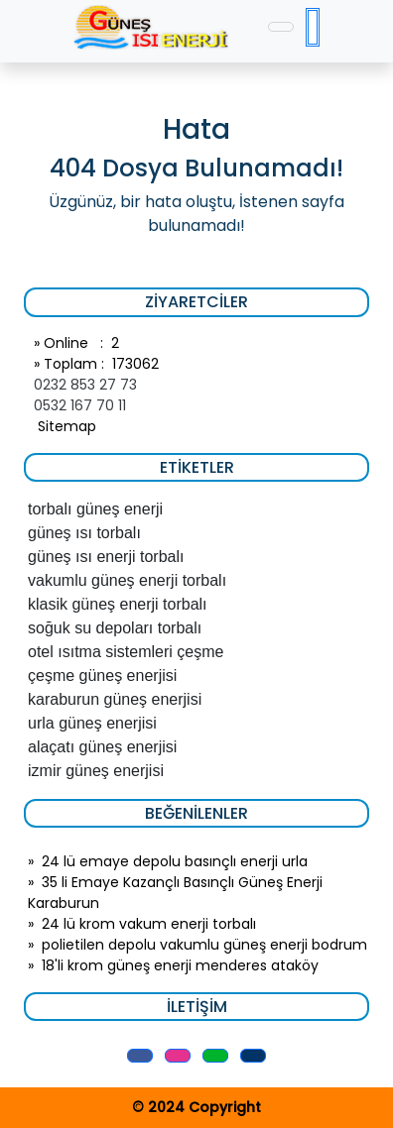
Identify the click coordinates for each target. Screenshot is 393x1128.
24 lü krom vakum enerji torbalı (149, 924)
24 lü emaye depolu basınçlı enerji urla (175, 861)
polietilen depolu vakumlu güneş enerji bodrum (204, 945)
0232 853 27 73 (85, 385)
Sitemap (65, 426)
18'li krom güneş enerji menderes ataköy (180, 965)
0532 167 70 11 (80, 405)
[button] (140, 1056)
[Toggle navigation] (281, 27)
